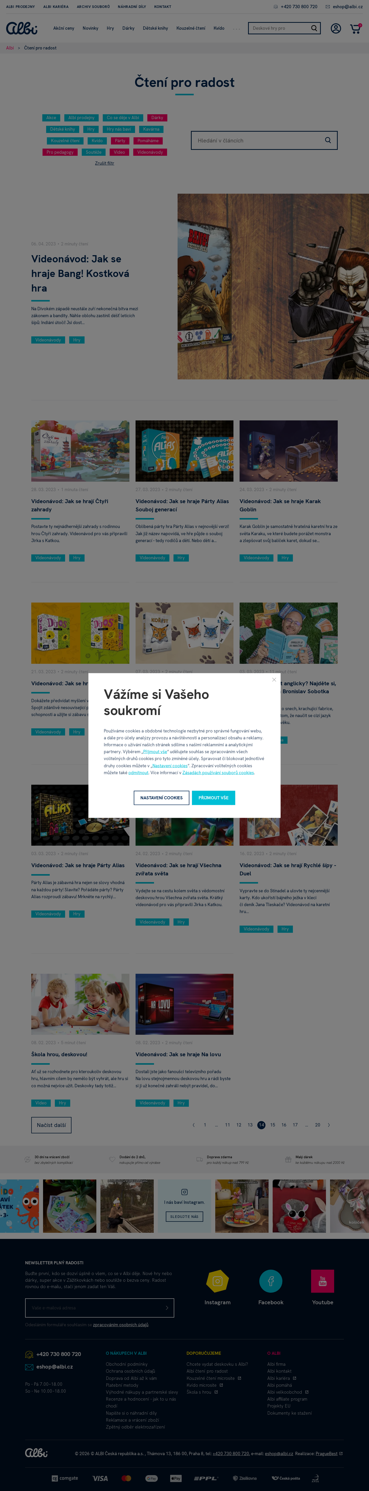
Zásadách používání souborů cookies (218, 772)
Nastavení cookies (170, 765)
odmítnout (138, 772)
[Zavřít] (274, 679)
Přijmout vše (155, 751)
